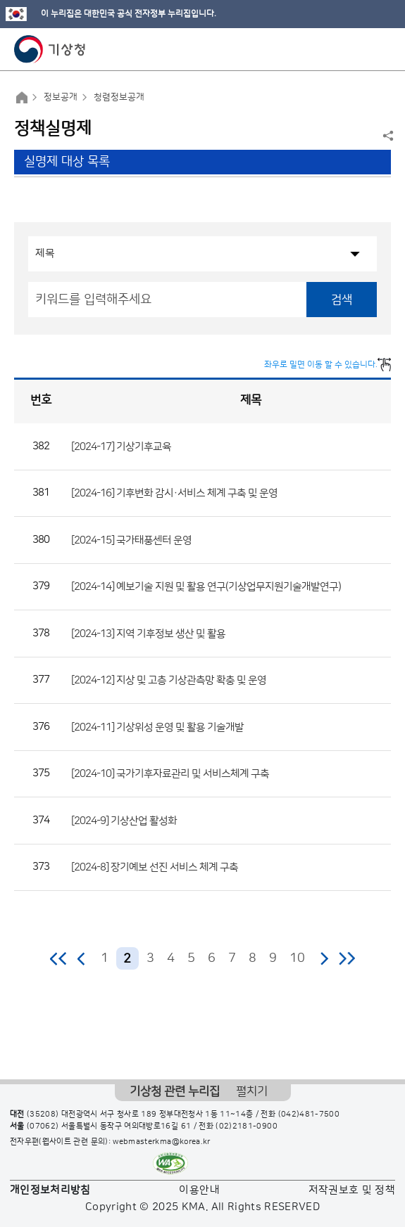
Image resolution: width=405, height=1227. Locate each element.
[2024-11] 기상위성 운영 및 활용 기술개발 (157, 727)
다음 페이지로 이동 (324, 958)
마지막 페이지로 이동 (347, 958)
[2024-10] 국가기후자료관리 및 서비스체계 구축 (170, 774)
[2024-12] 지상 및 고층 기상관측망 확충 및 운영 (168, 680)
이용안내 (199, 1190)
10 (297, 958)
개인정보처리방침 (50, 1190)
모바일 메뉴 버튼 (382, 49)
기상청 (50, 49)
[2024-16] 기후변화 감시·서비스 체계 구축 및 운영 (174, 493)
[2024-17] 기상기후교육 (121, 446)
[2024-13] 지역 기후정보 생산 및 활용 (148, 633)
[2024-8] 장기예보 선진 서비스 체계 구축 (154, 867)
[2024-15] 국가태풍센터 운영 (131, 540)
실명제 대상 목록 (67, 162)
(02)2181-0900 (247, 1126)
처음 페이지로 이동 (59, 958)
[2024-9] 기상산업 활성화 (124, 820)
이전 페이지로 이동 (81, 958)
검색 (341, 299)
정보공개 (60, 97)
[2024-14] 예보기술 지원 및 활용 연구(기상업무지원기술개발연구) (206, 587)
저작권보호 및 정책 (352, 1190)
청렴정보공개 (119, 97)
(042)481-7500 (309, 1114)
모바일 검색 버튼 (359, 49)
